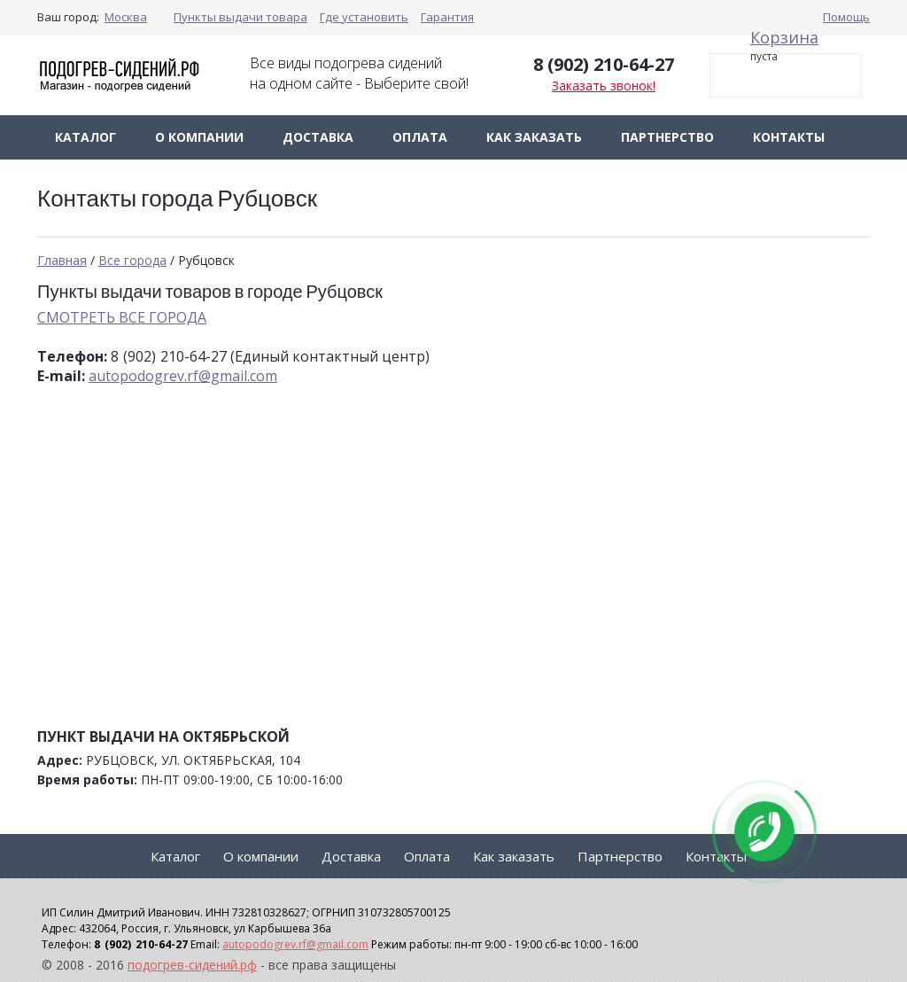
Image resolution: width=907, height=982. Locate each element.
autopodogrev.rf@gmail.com (183, 376)
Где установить (364, 17)
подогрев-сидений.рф (192, 964)
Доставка (318, 137)
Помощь (846, 17)
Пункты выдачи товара (240, 17)
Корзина (784, 37)
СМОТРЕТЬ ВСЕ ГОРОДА (121, 317)
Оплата (419, 137)
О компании (199, 137)
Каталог (85, 137)
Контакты (789, 137)
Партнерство (667, 137)
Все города (132, 260)
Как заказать (534, 137)
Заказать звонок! (603, 85)
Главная (62, 260)
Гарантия (447, 17)
